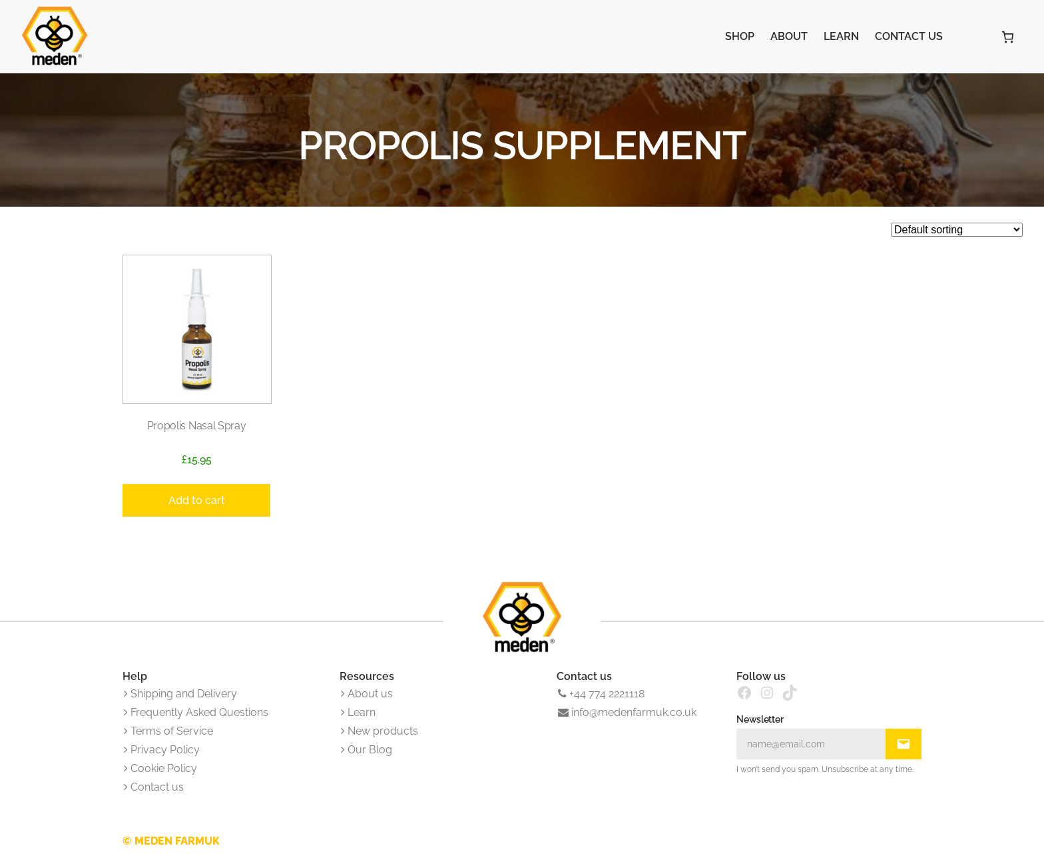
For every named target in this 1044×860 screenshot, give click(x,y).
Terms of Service (168, 731)
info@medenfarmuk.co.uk (627, 712)
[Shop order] (957, 230)
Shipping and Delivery (180, 693)
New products (379, 731)
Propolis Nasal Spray (196, 426)
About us (367, 693)
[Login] (971, 37)
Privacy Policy (162, 749)
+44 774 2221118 (601, 693)
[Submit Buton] (903, 744)
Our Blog (366, 749)
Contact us (154, 787)
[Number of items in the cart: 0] (1008, 37)
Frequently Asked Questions (196, 712)
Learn (358, 712)
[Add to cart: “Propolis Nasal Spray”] (196, 500)
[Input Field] (811, 744)
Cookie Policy (160, 768)
